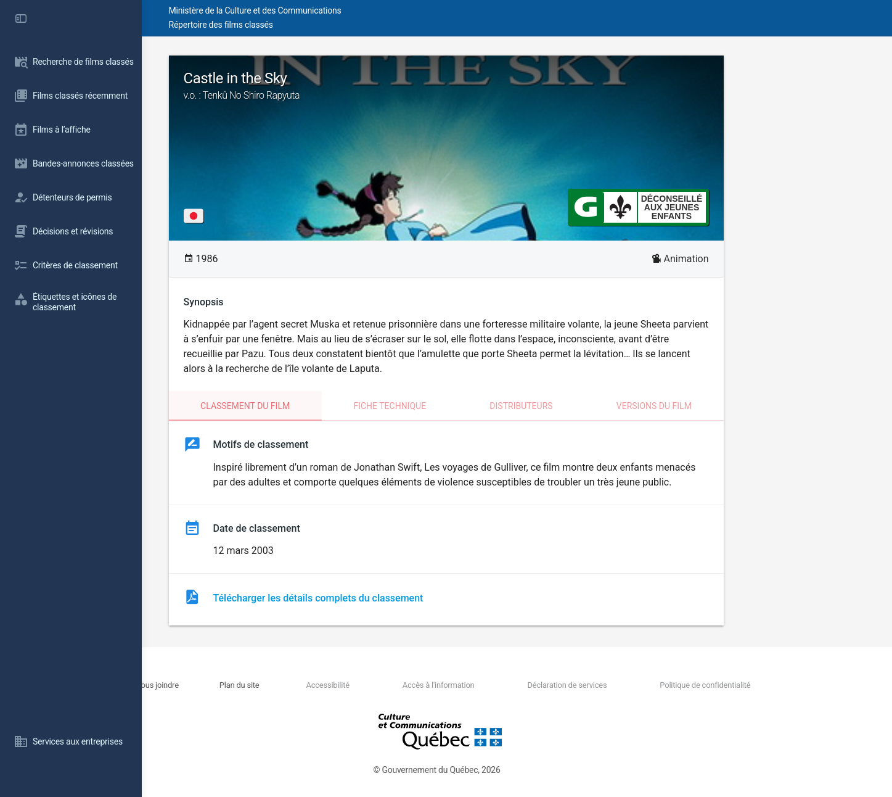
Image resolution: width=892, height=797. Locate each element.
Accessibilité (404, 685)
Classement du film (316, 406)
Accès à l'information (503, 685)
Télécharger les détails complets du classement (389, 598)
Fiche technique (460, 406)
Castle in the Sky (517, 86)
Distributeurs (591, 406)
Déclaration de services (620, 685)
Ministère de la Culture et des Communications (363, 10)
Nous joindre (258, 685)
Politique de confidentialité (745, 685)
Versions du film (725, 406)
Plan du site (328, 685)
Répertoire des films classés (329, 25)
